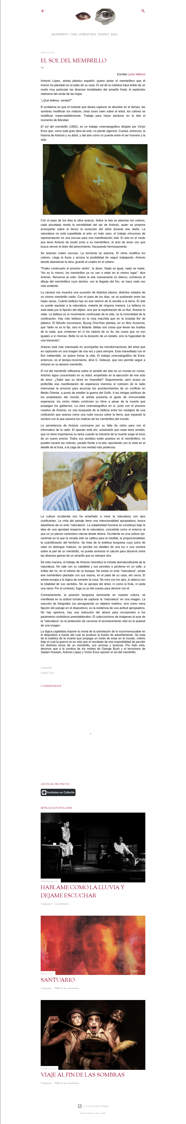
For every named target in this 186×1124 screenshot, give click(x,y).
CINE (73, 34)
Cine (51, 672)
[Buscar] (143, 10)
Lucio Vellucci (136, 74)
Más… (115, 34)
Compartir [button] (46, 667)
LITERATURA (87, 34)
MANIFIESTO (60, 34)
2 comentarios (61, 903)
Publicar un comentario (66, 988)
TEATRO (103, 34)
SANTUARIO (58, 980)
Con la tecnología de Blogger (93, 1106)
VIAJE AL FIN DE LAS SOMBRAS (83, 1075)
